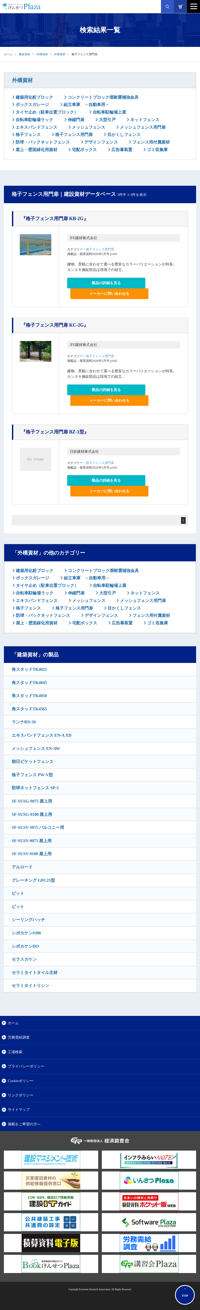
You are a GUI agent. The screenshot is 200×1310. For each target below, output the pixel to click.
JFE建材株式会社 (83, 238)
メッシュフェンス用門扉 (142, 127)
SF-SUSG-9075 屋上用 (32, 801)
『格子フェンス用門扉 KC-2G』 (55, 325)
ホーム (8, 54)
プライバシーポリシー (26, 1066)
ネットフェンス (144, 119)
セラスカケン (24, 959)
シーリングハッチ (28, 919)
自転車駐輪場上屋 (109, 112)
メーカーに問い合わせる (109, 294)
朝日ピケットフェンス (32, 761)
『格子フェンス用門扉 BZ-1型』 (55, 431)
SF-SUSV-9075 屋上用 (32, 841)
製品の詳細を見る (106, 283)
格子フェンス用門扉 (73, 134)
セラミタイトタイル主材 (35, 972)
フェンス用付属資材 (150, 142)
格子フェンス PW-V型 (32, 775)
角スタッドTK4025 (29, 669)
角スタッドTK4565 (29, 709)
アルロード (22, 867)
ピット (18, 893)
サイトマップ (19, 1109)
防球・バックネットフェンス (42, 142)
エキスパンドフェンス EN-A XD (41, 735)
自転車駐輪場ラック (34, 119)
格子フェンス (28, 134)
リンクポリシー (20, 1095)
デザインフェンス (100, 142)
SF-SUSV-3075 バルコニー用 (38, 827)
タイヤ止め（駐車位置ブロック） (46, 112)
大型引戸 (107, 119)
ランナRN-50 (24, 722)
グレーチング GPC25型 (33, 880)
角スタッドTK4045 (29, 682)
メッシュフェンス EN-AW (36, 748)
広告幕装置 (121, 149)
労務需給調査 (19, 1037)
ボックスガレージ (32, 104)
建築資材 (24, 54)
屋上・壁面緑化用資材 (36, 149)
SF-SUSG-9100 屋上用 (32, 814)
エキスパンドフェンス (36, 127)
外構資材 (42, 54)
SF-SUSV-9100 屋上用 (32, 854)
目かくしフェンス (123, 134)
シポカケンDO (25, 946)
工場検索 (15, 1052)
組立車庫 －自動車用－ (86, 104)
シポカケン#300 (26, 933)
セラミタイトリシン (30, 985)
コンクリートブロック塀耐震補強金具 (103, 97)
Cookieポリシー (20, 1081)
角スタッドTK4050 (29, 695)
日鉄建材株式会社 (84, 452)
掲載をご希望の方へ (24, 1124)
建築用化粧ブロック (34, 97)
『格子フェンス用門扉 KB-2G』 (54, 218)
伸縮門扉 (75, 119)
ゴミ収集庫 (157, 149)
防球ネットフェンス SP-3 (35, 788)
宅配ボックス (84, 149)
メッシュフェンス (88, 127)
